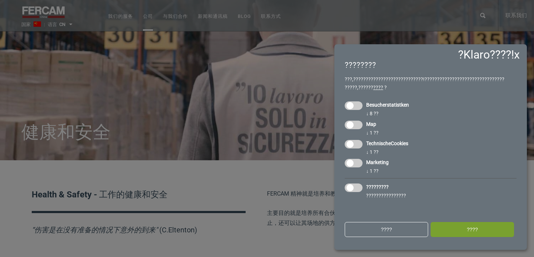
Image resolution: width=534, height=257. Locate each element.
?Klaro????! (486, 54)
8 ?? (372, 113)
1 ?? (372, 133)
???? (378, 87)
